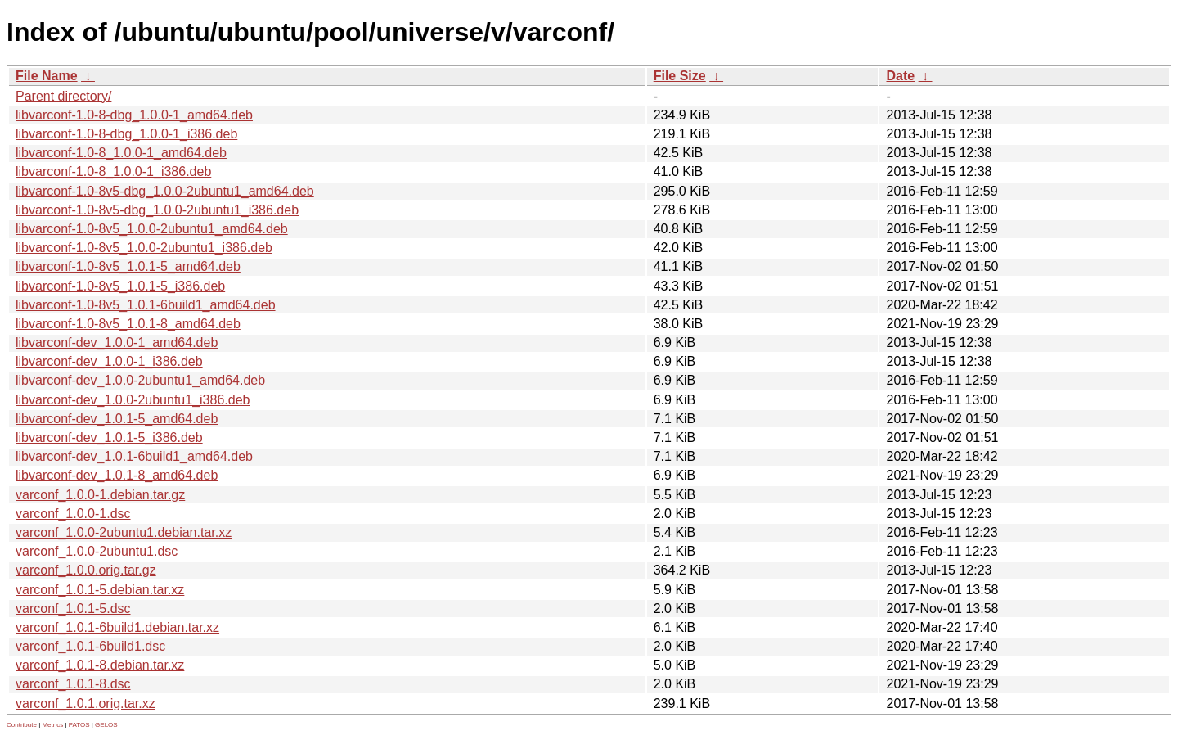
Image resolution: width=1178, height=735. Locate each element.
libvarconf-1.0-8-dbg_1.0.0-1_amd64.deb (134, 115)
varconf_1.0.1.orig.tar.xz (85, 703)
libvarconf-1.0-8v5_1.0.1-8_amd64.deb (128, 324)
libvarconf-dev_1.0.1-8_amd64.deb (117, 475)
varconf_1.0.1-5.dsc (73, 609)
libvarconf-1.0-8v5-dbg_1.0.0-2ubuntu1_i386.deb (157, 210)
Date (900, 76)
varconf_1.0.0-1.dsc (73, 514)
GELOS (106, 724)
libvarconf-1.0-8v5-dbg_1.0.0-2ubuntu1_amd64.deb (165, 191)
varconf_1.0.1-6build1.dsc (90, 646)
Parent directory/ (63, 96)
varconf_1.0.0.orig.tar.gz (86, 570)
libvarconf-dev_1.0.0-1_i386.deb (109, 361)
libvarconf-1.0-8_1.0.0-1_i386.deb (113, 171)
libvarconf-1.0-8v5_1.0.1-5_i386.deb (120, 286)
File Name (47, 76)
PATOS (79, 724)
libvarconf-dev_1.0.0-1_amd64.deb (117, 342)
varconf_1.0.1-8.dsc (73, 684)
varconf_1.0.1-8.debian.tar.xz (100, 665)
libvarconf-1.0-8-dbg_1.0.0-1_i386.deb (126, 134)
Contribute (22, 724)
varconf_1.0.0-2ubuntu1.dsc (97, 551)
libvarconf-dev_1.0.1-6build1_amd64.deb (134, 456)
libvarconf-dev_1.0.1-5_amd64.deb (117, 419)
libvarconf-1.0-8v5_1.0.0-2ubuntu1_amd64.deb (152, 229)
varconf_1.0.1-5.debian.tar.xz (100, 590)
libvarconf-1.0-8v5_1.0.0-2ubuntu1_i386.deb (144, 248)
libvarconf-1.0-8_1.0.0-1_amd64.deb (121, 153)
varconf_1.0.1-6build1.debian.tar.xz (117, 627)
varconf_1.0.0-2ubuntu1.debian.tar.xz (124, 532)
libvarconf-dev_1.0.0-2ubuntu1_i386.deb (133, 400)
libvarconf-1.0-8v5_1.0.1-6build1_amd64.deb (146, 305)
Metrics (52, 724)
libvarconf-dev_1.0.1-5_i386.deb (109, 437)
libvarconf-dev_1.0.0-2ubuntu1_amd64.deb (140, 380)
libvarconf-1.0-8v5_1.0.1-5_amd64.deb (128, 266)
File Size (680, 76)
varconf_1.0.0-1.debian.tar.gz (100, 495)
